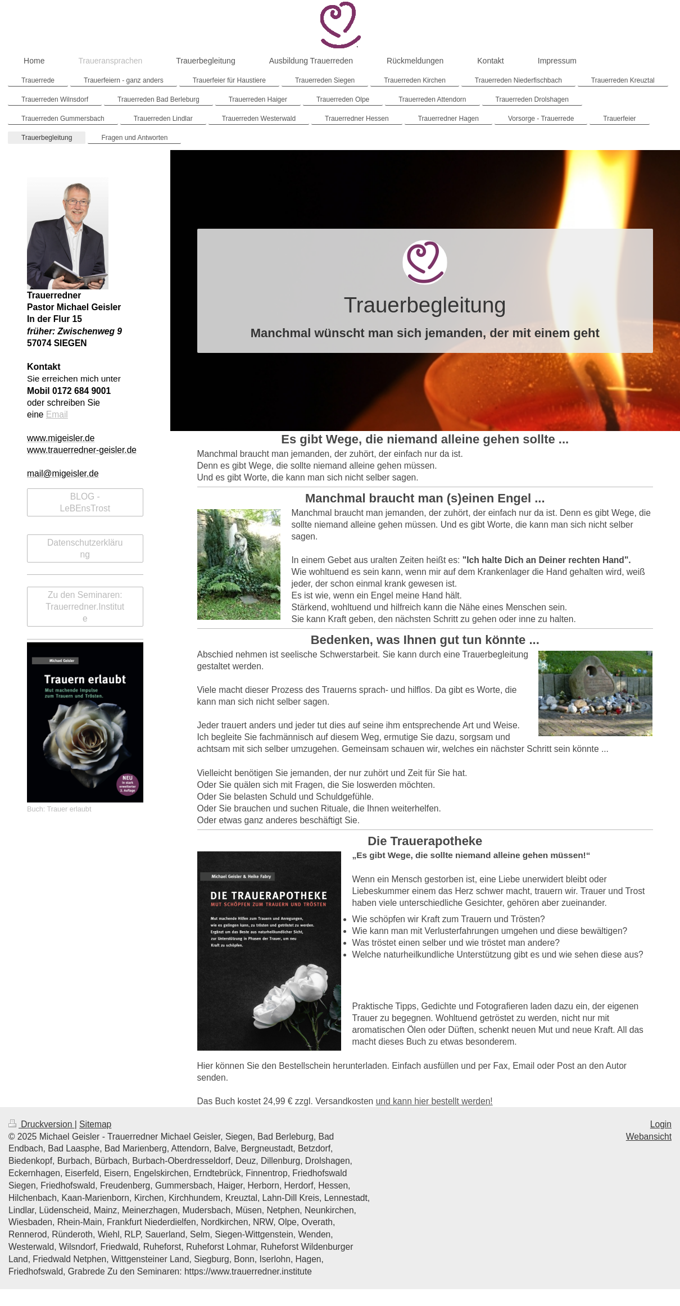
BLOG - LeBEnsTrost (85, 502)
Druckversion (41, 1124)
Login (661, 1124)
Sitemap (95, 1124)
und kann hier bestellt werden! (434, 1101)
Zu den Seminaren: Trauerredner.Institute (85, 606)
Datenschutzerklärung (85, 548)
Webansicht (649, 1136)
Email (57, 414)
